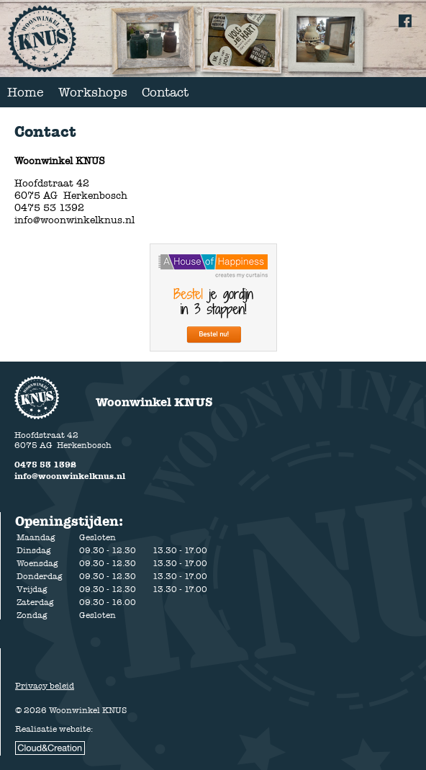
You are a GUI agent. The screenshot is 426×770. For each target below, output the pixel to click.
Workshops (92, 92)
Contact (165, 92)
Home (25, 92)
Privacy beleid (44, 686)
